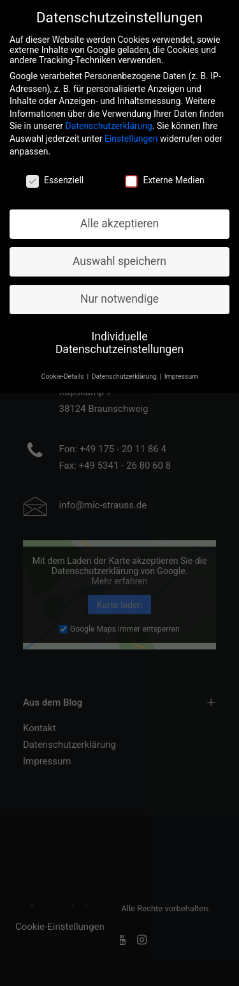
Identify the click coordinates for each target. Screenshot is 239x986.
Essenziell (54, 170)
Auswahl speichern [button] (119, 251)
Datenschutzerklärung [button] (125, 367)
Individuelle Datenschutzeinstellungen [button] (119, 333)
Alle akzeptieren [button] (119, 214)
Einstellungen (131, 129)
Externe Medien (164, 170)
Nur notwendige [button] (119, 289)
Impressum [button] (181, 367)
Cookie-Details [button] (63, 367)
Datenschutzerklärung (109, 116)
